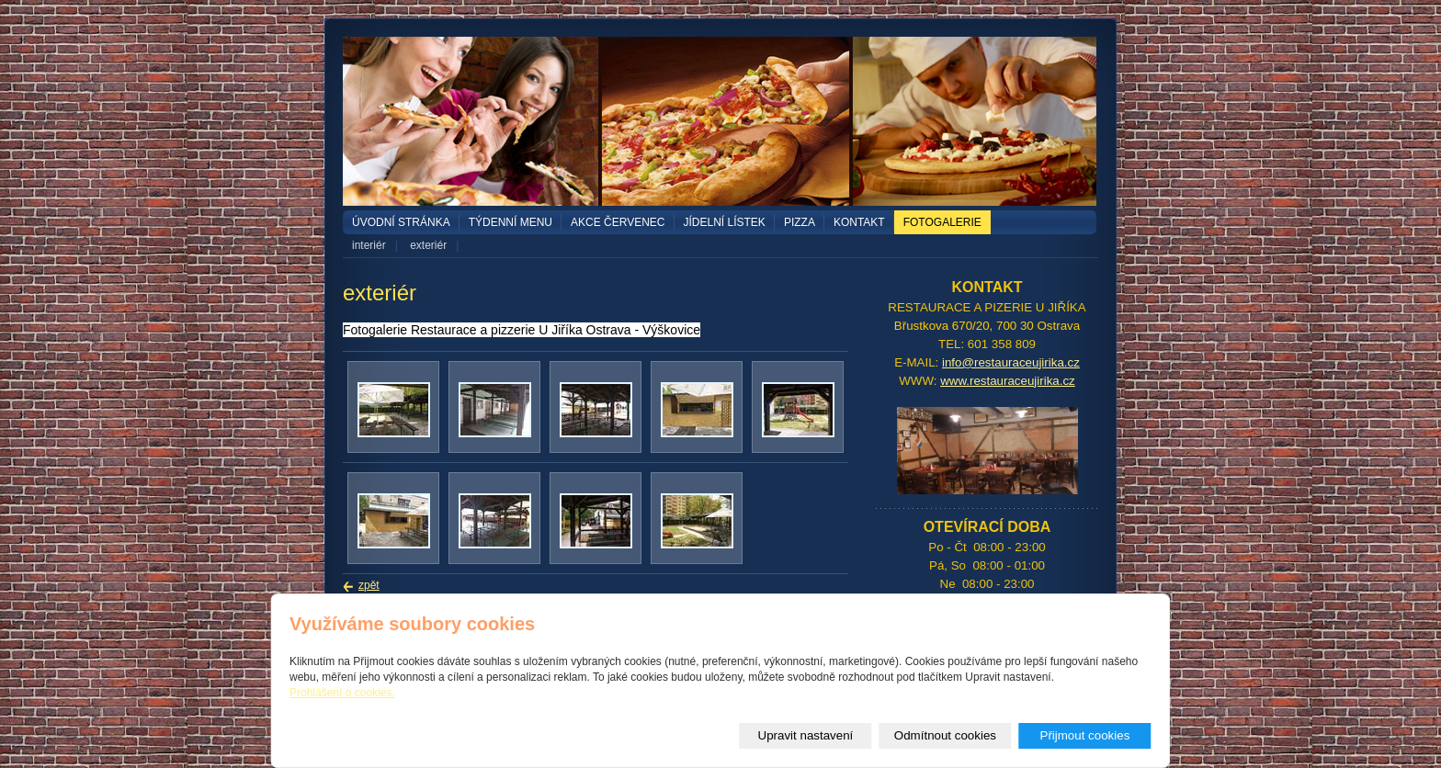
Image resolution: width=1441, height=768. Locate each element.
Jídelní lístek (725, 222)
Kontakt (859, 222)
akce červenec (617, 222)
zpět (369, 585)
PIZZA (799, 222)
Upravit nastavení (806, 735)
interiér (369, 245)
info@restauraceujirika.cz (1011, 362)
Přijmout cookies (1085, 735)
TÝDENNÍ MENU (510, 222)
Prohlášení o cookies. (342, 692)
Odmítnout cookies (945, 735)
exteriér (428, 245)
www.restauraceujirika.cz (1007, 381)
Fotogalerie (942, 222)
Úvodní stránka (401, 222)
